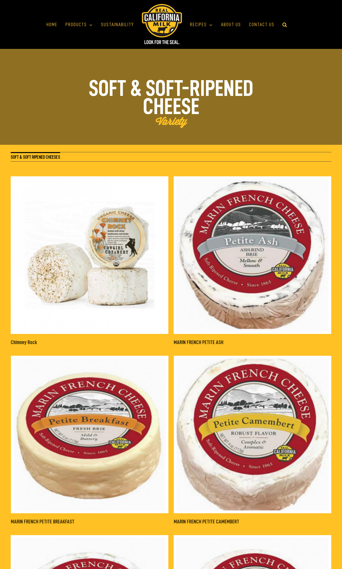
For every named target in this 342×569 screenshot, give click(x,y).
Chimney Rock (24, 342)
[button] (284, 24)
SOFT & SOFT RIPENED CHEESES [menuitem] (35, 157)
